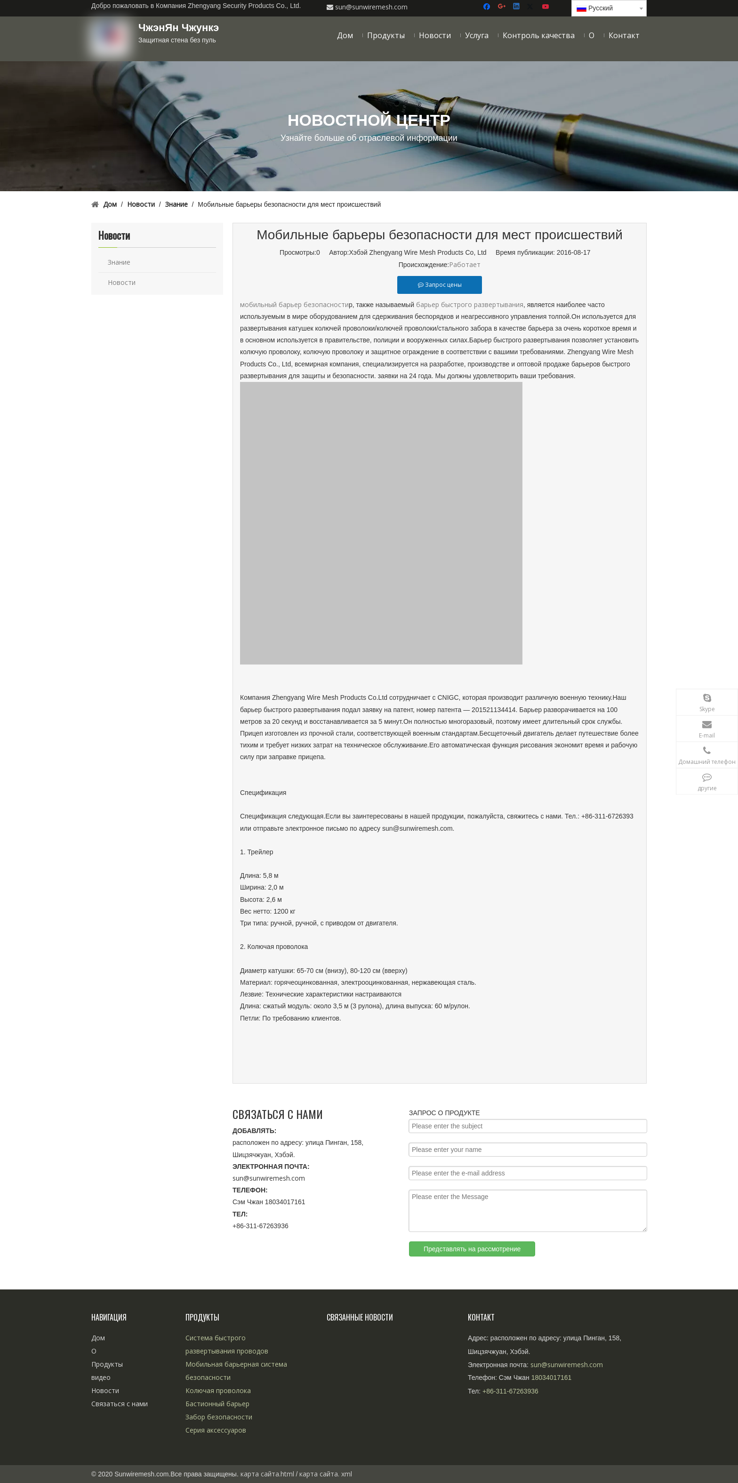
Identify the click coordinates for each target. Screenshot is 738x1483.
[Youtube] (546, 6)
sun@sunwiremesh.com (269, 1178)
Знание (119, 262)
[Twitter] (531, 6)
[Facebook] (488, 6)
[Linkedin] (517, 6)
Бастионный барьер (217, 1403)
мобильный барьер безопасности (294, 304)
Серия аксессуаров (215, 1430)
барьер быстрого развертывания (469, 304)
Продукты (107, 1364)
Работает (465, 264)
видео (101, 1377)
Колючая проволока (218, 1390)
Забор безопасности (218, 1416)
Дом (98, 1337)
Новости (122, 282)
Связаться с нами (119, 1403)
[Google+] (502, 6)
